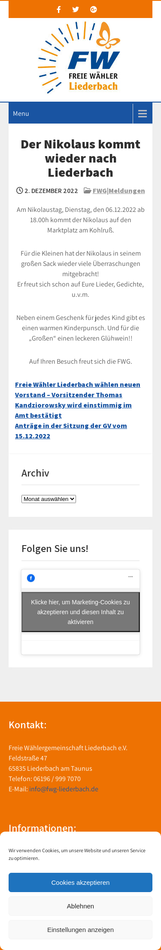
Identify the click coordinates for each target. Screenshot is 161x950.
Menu (21, 113)
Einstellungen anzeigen (80, 929)
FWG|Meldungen (119, 190)
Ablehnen (80, 906)
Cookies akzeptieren (81, 882)
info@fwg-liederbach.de (63, 788)
